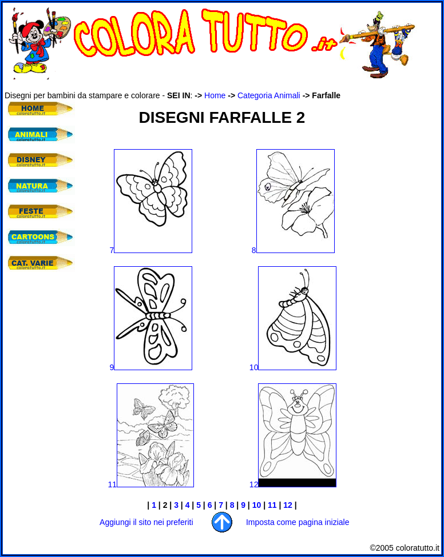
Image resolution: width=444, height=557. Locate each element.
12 (293, 484)
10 (293, 367)
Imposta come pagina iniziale (298, 522)
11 (112, 484)
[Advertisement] (213, 85)
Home (214, 95)
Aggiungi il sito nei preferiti (146, 522)
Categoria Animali (268, 95)
